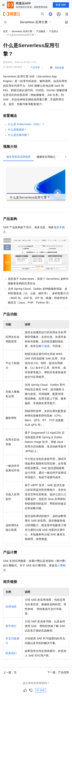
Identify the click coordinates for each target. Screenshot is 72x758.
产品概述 (40, 31)
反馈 (40, 690)
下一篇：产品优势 (58, 672)
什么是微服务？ (17, 129)
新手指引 (11, 626)
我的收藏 (59, 67)
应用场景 (11, 606)
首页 (5, 31)
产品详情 (35, 67)
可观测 (45, 346)
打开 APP (61, 5)
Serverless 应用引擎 (22, 31)
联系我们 (11, 653)
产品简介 (53, 31)
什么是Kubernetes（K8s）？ (26, 124)
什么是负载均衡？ (19, 134)
